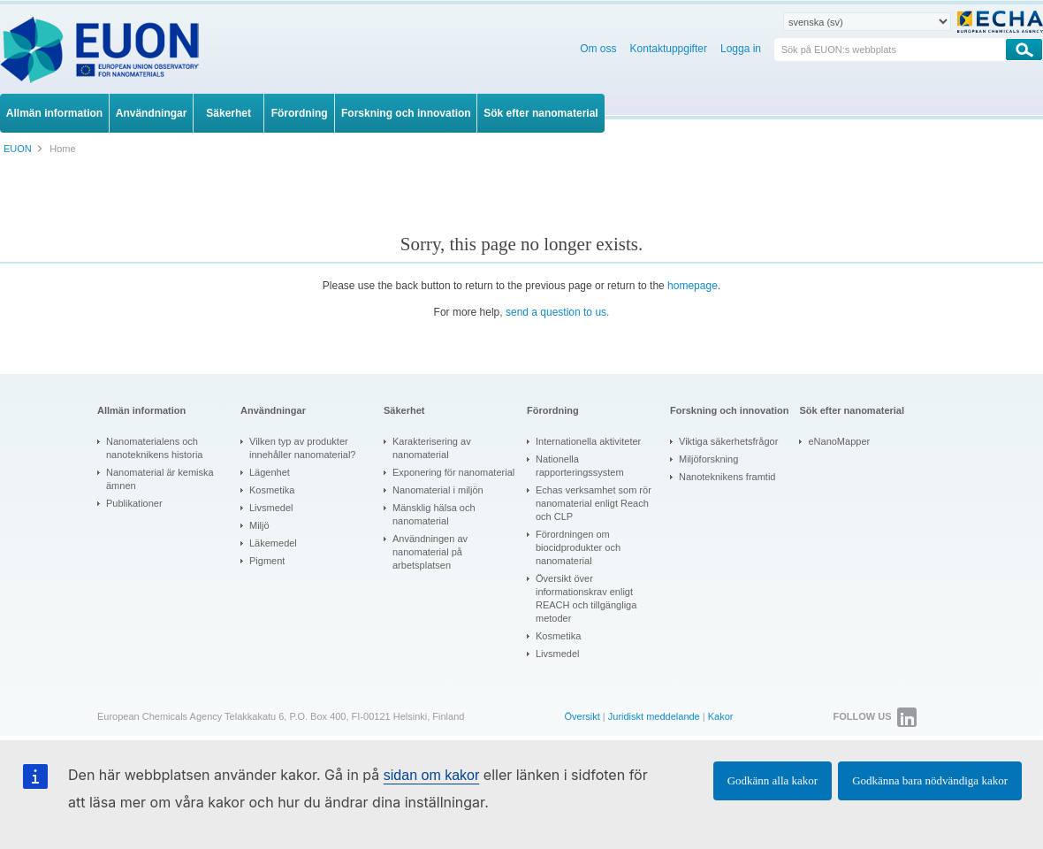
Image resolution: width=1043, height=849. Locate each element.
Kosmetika (271, 490)
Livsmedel (271, 507)
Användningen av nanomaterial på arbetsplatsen (430, 551)
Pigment (267, 560)
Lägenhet (269, 472)
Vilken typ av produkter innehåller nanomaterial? (302, 448)
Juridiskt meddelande (654, 716)
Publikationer (134, 503)
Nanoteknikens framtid (727, 476)
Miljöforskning (708, 459)
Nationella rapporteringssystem (580, 466)
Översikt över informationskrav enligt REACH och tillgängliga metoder (586, 598)
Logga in (740, 48)
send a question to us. (557, 312)
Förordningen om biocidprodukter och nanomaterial (578, 547)
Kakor (721, 716)
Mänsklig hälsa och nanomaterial (434, 514)
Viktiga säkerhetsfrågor (728, 441)
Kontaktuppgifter (668, 48)
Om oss (598, 48)
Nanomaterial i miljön (437, 490)
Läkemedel (273, 543)
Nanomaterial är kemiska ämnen (160, 479)
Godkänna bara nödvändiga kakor (930, 780)
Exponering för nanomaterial (453, 472)
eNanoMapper (839, 441)
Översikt (581, 716)
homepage (692, 285)
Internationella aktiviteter (588, 441)
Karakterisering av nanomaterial (431, 448)
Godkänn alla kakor (772, 780)
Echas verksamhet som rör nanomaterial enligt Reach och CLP (593, 503)
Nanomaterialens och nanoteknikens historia (154, 448)
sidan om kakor (432, 775)
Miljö (259, 525)
